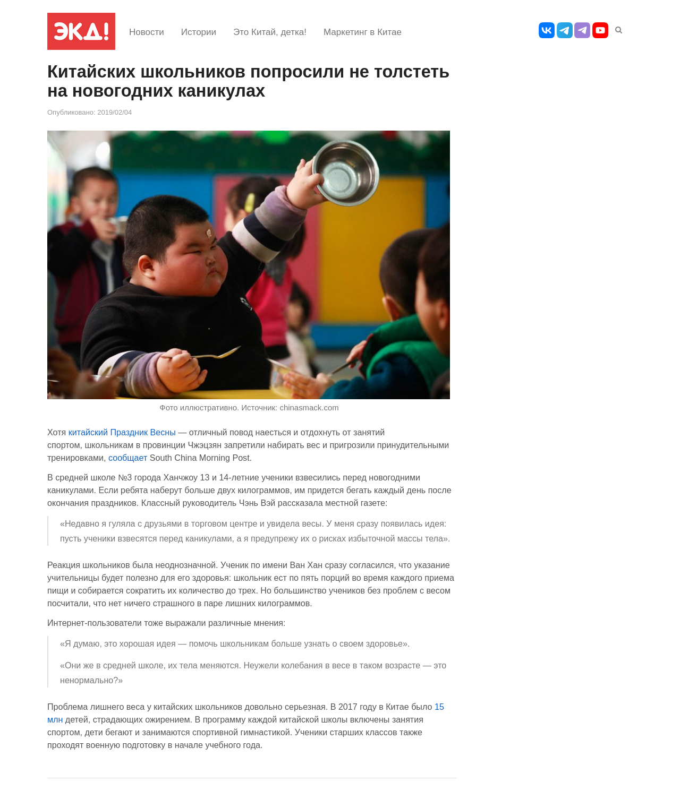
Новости (146, 32)
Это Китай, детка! (270, 32)
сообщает (127, 457)
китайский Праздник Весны (122, 432)
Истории (198, 32)
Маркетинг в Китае (363, 32)
